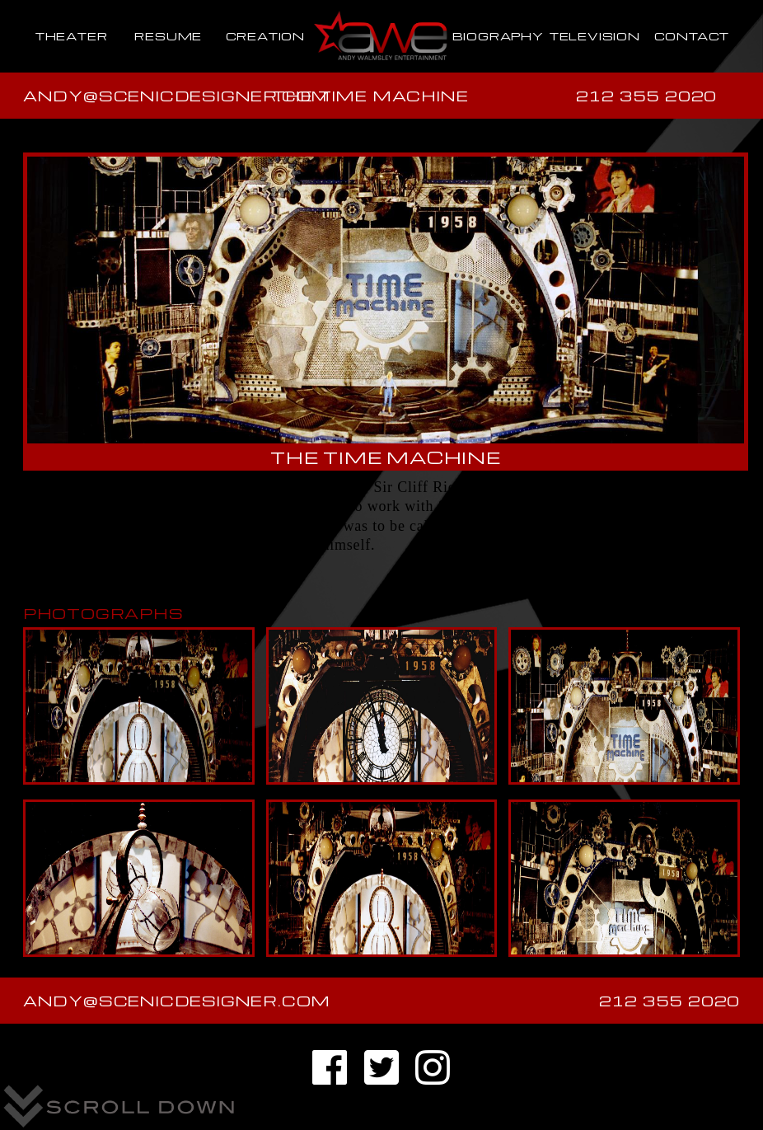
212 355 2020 (647, 95)
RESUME (168, 36)
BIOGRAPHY (498, 36)
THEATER (71, 36)
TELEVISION (595, 36)
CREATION (265, 36)
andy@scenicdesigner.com (176, 95)
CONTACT (692, 36)
